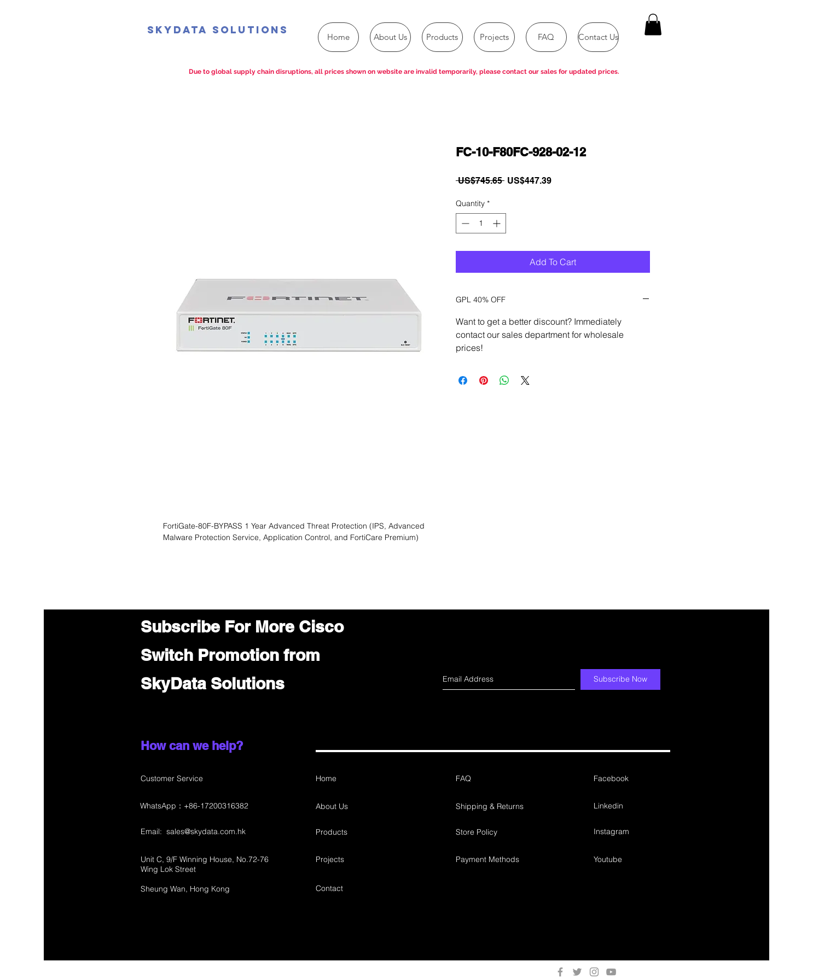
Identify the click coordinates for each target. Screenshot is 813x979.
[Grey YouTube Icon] (611, 972)
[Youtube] (632, 859)
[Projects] (354, 859)
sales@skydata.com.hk (206, 831)
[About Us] (354, 806)
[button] (653, 24)
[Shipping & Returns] (494, 806)
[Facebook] (632, 778)
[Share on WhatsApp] (504, 380)
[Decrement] (464, 223)
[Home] (354, 778)
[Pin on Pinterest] (483, 380)
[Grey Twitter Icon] (577, 972)
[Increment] (497, 223)
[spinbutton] (481, 223)
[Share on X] (525, 380)
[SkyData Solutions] (275, 30)
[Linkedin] (632, 806)
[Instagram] (631, 831)
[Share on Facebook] (462, 380)
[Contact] (354, 888)
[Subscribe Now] (620, 679)
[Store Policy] (494, 832)
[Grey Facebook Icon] (560, 972)
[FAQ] (494, 778)
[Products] (354, 832)
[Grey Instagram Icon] (594, 972)
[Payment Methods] (494, 859)
